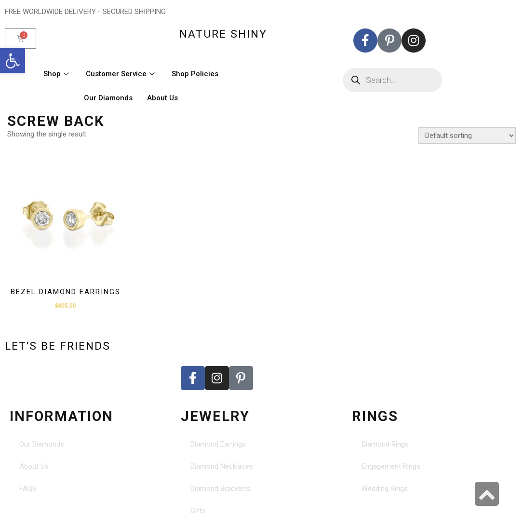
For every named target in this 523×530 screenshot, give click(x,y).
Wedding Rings (385, 488)
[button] (12, 60)
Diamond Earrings (218, 444)
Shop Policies (195, 73)
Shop (57, 73)
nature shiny (223, 33)
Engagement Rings (391, 466)
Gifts (198, 510)
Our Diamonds (108, 98)
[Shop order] (467, 135)
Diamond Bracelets (220, 488)
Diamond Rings (385, 444)
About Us (162, 98)
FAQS (28, 488)
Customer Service (121, 73)
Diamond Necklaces (221, 466)
